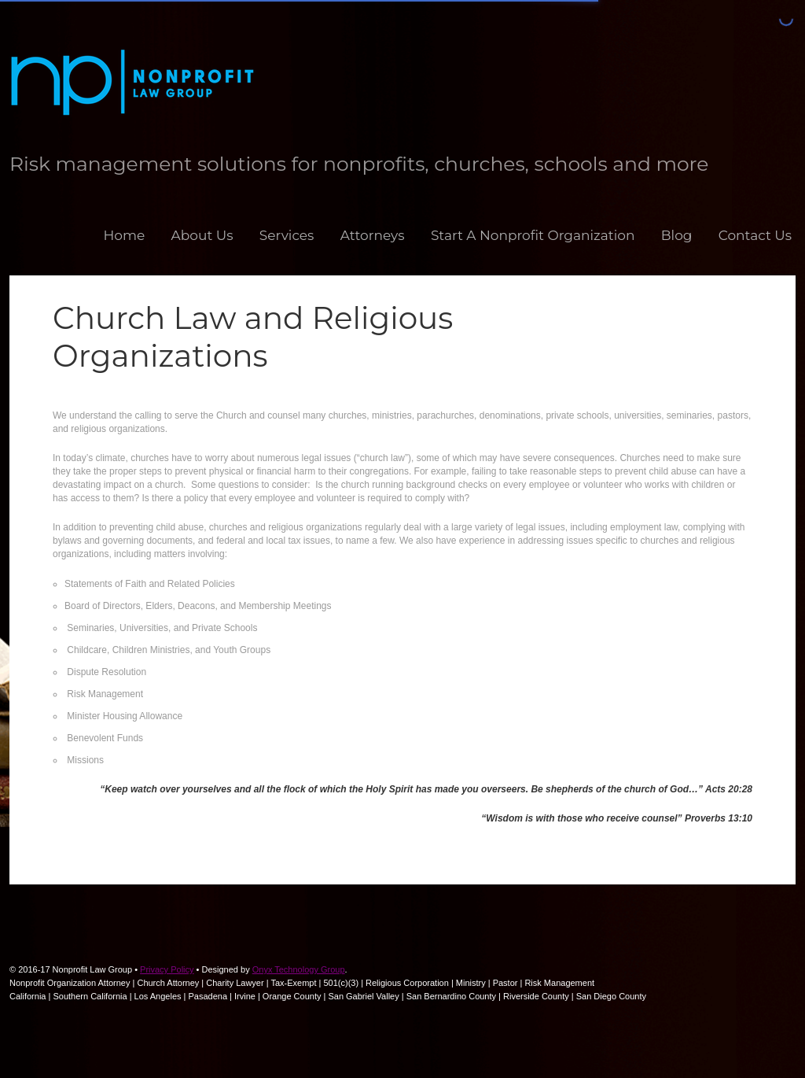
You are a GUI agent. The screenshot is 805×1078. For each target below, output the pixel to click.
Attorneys (372, 235)
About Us (202, 235)
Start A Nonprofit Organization (533, 235)
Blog (677, 235)
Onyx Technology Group (298, 969)
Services (286, 235)
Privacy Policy (166, 969)
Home (124, 235)
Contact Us (755, 235)
